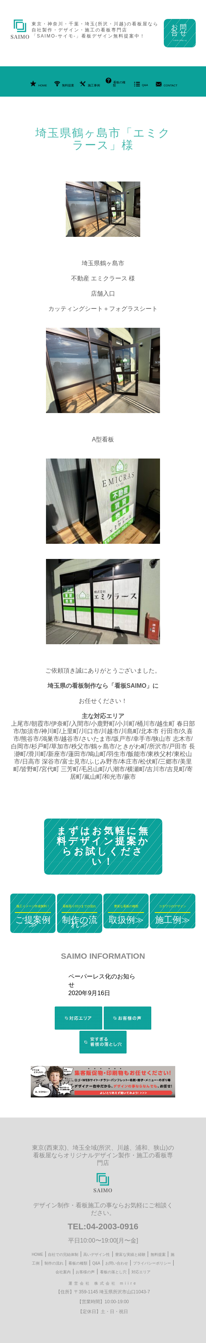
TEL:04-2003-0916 (103, 1226)
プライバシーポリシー (152, 1263)
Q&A (141, 84)
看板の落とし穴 (113, 1272)
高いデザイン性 (96, 1254)
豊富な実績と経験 (130, 1254)
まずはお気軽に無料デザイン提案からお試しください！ (103, 846)
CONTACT (166, 84)
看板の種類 (115, 82)
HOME (38, 84)
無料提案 (64, 84)
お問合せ (180, 32)
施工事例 (90, 84)
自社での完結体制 (63, 1254)
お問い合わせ (116, 1263)
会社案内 (63, 1272)
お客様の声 (85, 1272)
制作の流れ (53, 1263)
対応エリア (141, 1272)
